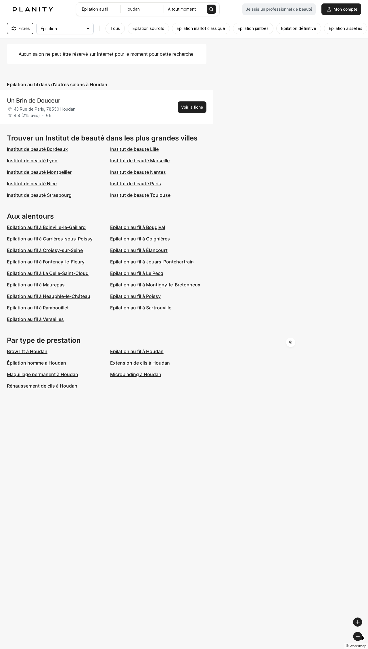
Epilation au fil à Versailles (35, 319)
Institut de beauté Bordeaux (37, 149)
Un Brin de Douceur (33, 100)
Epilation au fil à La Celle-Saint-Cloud (48, 273)
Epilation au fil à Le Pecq (136, 273)
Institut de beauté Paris (135, 183)
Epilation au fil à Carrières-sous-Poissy (50, 239)
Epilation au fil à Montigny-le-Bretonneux (155, 285)
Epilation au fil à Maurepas (36, 285)
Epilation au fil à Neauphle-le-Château (48, 296)
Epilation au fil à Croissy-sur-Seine (45, 250)
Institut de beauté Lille (134, 149)
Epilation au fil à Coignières (140, 239)
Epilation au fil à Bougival (137, 227)
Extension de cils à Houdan (140, 363)
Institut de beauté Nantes (138, 172)
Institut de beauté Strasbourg (39, 195)
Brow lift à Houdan (27, 351)
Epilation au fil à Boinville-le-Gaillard (46, 227)
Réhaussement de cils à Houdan (42, 386)
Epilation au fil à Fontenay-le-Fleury (46, 262)
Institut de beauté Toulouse (140, 195)
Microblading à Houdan (135, 374)
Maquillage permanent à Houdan (42, 374)
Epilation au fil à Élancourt (139, 250)
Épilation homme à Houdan (36, 363)
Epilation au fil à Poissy (135, 296)
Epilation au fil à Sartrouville (140, 308)
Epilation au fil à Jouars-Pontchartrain (152, 262)
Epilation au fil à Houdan (137, 351)
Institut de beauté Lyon (32, 160)
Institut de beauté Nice (32, 183)
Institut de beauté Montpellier (39, 172)
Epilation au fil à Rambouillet (38, 308)
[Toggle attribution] (361, 643)
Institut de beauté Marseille (140, 160)
